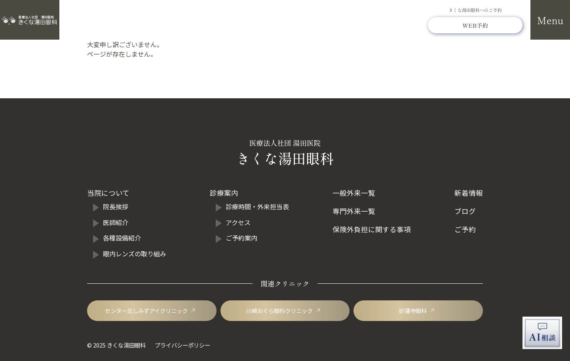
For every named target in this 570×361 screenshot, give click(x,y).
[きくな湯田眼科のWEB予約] (475, 25)
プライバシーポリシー (182, 345)
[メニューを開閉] (550, 20)
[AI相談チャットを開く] (542, 333)
